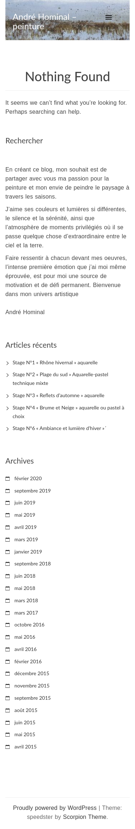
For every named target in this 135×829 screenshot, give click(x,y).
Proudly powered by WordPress (54, 808)
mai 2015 (24, 734)
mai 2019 (24, 515)
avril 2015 (25, 746)
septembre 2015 (32, 698)
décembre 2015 (31, 673)
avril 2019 (25, 527)
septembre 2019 (32, 490)
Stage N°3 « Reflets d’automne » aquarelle (58, 395)
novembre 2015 (32, 685)
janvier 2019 (28, 551)
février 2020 (28, 478)
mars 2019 (26, 539)
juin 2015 (24, 722)
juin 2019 (24, 502)
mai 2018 (24, 588)
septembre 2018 (32, 563)
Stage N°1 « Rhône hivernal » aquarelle (55, 362)
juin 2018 (24, 576)
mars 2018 (26, 600)
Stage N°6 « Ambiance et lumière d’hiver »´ (60, 428)
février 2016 (28, 661)
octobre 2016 (29, 624)
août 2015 (25, 710)
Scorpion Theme (84, 817)
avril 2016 (25, 649)
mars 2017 (26, 612)
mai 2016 (24, 637)
